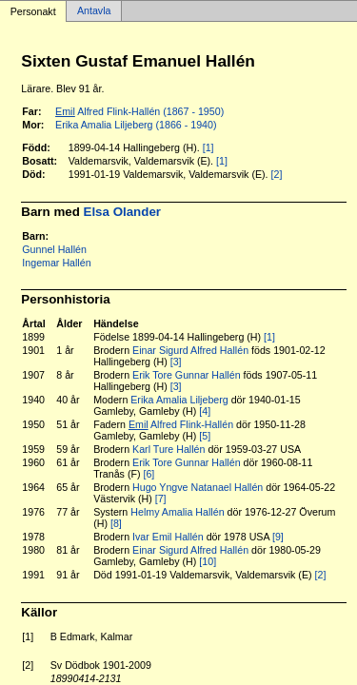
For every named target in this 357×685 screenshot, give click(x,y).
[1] (208, 147)
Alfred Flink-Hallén (181, 424)
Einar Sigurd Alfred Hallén (190, 350)
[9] (278, 536)
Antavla (94, 11)
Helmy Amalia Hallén (177, 512)
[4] (204, 411)
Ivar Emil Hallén (168, 536)
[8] (116, 523)
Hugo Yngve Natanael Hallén (197, 487)
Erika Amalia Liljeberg (179, 399)
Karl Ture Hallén (168, 449)
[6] (148, 474)
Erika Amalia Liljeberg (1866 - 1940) (135, 124)
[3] (176, 361)
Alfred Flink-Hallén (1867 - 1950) (139, 111)
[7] (161, 498)
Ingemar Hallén (56, 262)
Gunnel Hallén (54, 249)
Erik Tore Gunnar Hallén (186, 375)
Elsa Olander (123, 212)
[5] (204, 435)
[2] (277, 174)
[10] (207, 561)
